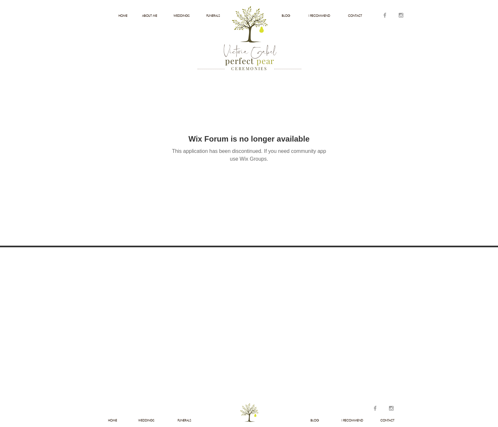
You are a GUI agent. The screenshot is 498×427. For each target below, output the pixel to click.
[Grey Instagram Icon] (401, 15)
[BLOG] (285, 15)
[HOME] (122, 15)
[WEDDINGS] (181, 15)
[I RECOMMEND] (319, 15)
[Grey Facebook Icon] (385, 15)
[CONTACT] (354, 15)
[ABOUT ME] (149, 15)
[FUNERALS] (213, 15)
